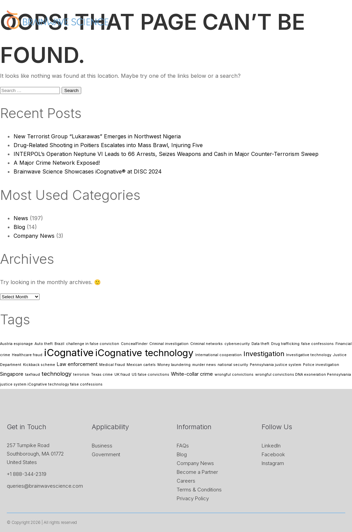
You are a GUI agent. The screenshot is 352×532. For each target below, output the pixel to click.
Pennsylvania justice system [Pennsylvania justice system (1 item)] (275, 365)
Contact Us (327, 44)
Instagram (273, 463)
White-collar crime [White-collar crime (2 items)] (192, 374)
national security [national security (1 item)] (233, 365)
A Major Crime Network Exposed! (57, 162)
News (241, 44)
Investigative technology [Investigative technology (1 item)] (308, 355)
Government (106, 454)
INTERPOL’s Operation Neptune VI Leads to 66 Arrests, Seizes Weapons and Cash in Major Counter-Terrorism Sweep (166, 154)
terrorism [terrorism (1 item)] (81, 374)
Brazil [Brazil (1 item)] (59, 344)
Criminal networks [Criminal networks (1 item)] (206, 344)
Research (292, 44)
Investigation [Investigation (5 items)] (263, 353)
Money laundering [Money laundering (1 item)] (174, 365)
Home (112, 44)
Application (212, 44)
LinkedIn (271, 445)
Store (265, 44)
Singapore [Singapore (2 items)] (11, 374)
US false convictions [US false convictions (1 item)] (150, 374)
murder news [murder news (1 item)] (204, 365)
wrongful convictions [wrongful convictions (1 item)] (234, 374)
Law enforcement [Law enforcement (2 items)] (77, 364)
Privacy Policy (193, 498)
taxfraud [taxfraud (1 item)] (32, 374)
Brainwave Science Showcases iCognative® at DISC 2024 (88, 171)
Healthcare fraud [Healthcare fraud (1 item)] (27, 355)
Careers (186, 481)
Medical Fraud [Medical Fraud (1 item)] (112, 365)
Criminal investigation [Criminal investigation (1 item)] (169, 344)
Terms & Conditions (199, 489)
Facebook (273, 454)
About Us (140, 44)
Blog (19, 227)
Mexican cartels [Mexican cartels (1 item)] (141, 365)
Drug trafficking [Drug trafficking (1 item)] (285, 344)
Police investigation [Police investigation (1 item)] (321, 365)
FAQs (183, 445)
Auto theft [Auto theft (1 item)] (44, 344)
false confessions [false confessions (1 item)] (317, 344)
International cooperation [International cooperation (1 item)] (218, 355)
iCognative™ (175, 44)
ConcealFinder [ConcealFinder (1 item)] (134, 344)
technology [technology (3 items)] (56, 373)
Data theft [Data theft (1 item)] (260, 344)
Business (102, 445)
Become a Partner (197, 472)
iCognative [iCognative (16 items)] (68, 352)
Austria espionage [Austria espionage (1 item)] (16, 344)
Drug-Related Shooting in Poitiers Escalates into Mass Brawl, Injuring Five (108, 145)
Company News (34, 235)
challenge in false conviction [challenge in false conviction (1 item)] (92, 344)
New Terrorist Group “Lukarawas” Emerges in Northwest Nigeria (97, 136)
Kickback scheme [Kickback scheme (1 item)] (39, 365)
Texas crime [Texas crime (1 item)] (102, 374)
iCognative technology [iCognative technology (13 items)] (144, 352)
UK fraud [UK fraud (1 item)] (122, 374)
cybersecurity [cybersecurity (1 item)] (237, 344)
